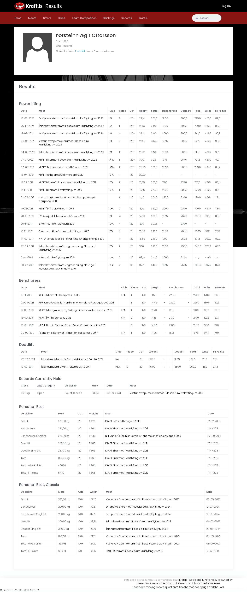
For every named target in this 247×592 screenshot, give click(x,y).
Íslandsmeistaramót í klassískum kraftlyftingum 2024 (71, 129)
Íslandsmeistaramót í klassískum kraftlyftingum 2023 (71, 155)
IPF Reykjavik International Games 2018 (62, 219)
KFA (111, 178)
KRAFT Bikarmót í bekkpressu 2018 (59, 298)
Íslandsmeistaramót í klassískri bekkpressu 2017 (68, 336)
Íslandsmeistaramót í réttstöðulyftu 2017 (66, 370)
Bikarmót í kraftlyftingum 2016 (57, 261)
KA (110, 129)
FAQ (221, 587)
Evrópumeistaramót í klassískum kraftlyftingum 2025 (71, 122)
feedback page (198, 587)
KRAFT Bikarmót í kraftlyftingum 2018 (60, 193)
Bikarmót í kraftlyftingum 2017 (56, 227)
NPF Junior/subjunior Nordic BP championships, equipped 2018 (76, 306)
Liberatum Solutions (149, 583)
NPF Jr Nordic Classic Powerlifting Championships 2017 (71, 242)
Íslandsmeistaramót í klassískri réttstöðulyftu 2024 (72, 362)
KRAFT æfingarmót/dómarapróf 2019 (61, 178)
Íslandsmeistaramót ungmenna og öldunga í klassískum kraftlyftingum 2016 (67, 270)
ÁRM (111, 163)
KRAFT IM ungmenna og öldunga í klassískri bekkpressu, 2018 (76, 313)
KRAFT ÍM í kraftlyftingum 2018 (56, 212)
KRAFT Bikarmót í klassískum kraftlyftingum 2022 (68, 163)
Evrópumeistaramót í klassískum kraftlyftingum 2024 (71, 137)
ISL (110, 122)
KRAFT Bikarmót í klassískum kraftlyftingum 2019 (67, 185)
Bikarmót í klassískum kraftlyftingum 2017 (64, 234)
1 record (80, 54)
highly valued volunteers (205, 583)
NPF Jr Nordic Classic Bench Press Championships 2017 (72, 328)
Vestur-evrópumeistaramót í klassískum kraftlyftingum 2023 (166, 396)
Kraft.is (183, 580)
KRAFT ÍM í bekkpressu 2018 (55, 321)
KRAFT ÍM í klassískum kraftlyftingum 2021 (63, 170)
